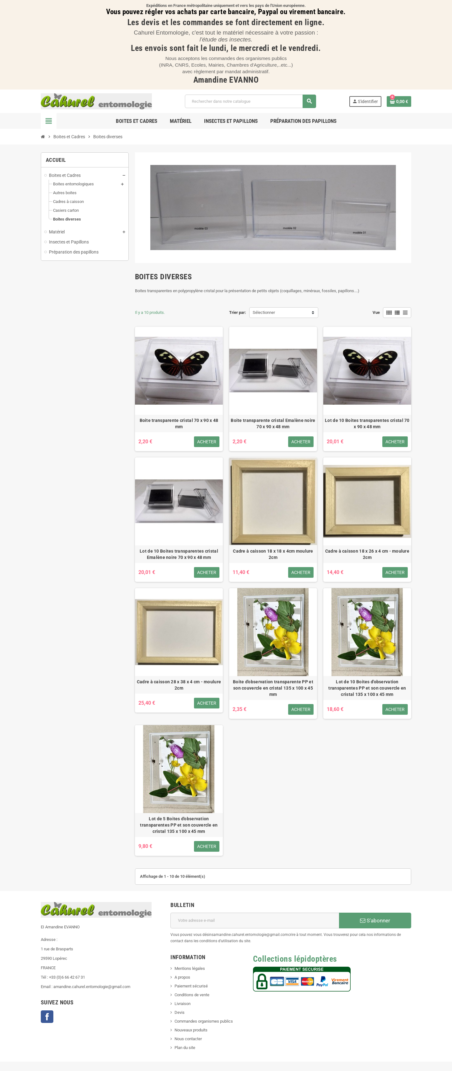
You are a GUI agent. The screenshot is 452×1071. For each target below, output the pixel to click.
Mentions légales (190, 968)
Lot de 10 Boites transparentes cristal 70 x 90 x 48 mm (367, 423)
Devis (180, 1012)
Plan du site (185, 1047)
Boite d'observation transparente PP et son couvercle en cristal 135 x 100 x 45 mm (273, 688)
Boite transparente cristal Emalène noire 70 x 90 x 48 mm (273, 423)
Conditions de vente (192, 994)
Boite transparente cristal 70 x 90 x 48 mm (179, 423)
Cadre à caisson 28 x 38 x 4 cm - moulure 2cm (179, 685)
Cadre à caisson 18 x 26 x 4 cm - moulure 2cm (367, 554)
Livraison (183, 1003)
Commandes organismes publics (204, 1021)
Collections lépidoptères (295, 959)
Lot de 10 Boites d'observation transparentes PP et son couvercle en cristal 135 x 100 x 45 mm (367, 688)
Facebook (47, 1016)
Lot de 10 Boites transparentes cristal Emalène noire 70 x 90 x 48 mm (179, 554)
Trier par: (237, 312)
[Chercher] (250, 101)
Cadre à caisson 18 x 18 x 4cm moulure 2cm (273, 554)
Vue (376, 312)
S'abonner (375, 920)
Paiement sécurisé (191, 986)
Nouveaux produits (191, 1030)
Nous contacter (188, 1038)
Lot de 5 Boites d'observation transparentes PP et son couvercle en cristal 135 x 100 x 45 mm (179, 825)
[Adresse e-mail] (254, 920)
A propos (182, 977)
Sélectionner (264, 312)
